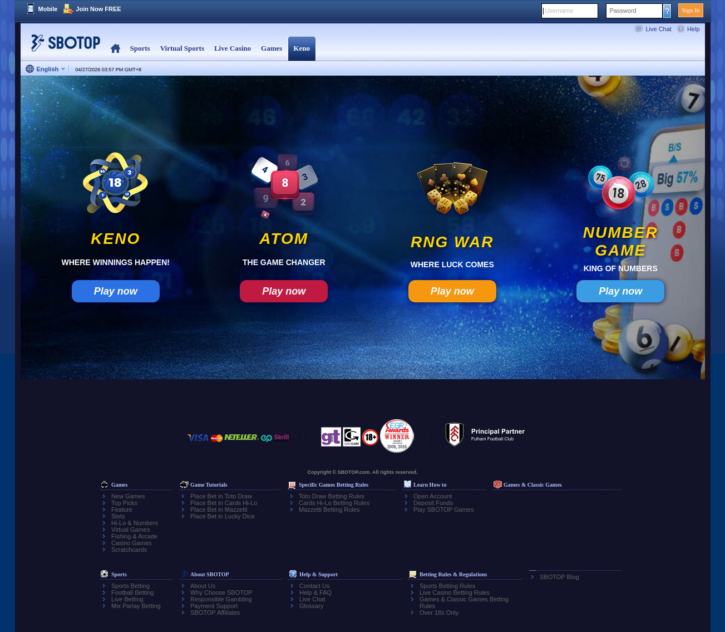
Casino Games (131, 543)
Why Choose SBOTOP (221, 592)
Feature (121, 509)
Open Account (432, 496)
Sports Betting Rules (447, 585)
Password (622, 10)
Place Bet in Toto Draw (221, 496)
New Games (128, 496)
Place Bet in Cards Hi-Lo (223, 502)
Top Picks (124, 502)
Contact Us (314, 585)
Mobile (48, 9)
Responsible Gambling (221, 599)
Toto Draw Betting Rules (331, 496)
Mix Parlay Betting (136, 605)
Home (115, 48)
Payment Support (214, 605)
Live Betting (127, 599)
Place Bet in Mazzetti (219, 509)
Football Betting (132, 592)
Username (559, 10)
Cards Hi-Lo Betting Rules (334, 502)
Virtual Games (130, 529)
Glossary (311, 605)
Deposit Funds (433, 502)
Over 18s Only (439, 612)
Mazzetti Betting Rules (329, 509)
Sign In (690, 10)
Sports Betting (130, 585)
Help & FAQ (315, 592)
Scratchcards (129, 549)
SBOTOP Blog (559, 577)
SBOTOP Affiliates (215, 612)
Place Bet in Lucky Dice (222, 516)
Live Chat (658, 29)
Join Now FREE (98, 9)
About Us (202, 585)
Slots (118, 516)
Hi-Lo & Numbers (134, 523)
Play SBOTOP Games (443, 509)
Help (693, 29)
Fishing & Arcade (134, 536)
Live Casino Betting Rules (455, 592)
